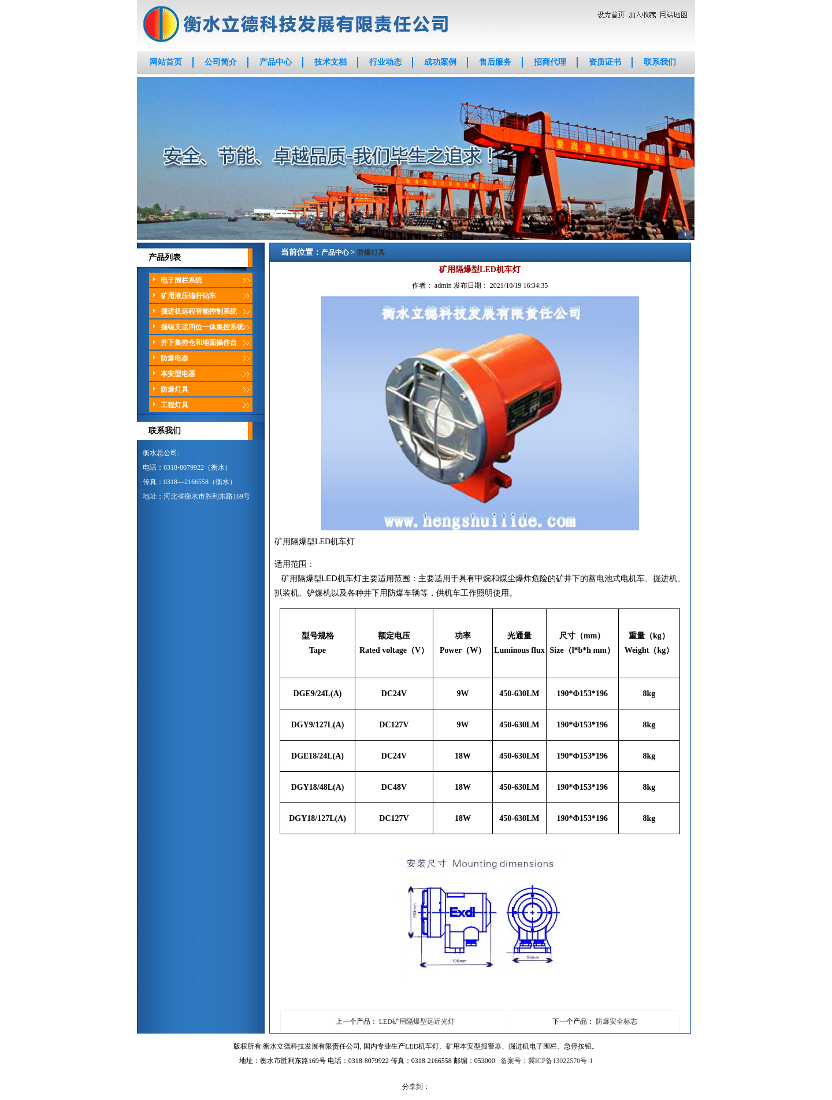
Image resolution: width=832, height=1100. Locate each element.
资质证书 (605, 62)
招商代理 (550, 62)
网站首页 (166, 62)
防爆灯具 (371, 252)
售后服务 (495, 62)
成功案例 (440, 62)
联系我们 (660, 62)
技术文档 (330, 62)
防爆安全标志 (616, 1021)
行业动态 (385, 62)
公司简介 (221, 62)
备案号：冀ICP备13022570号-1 (546, 1061)
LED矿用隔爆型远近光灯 (417, 1021)
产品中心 (275, 62)
